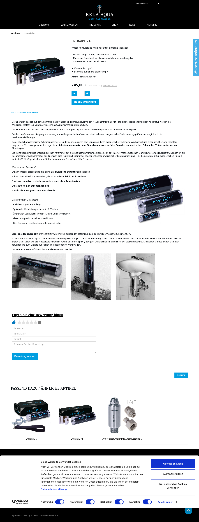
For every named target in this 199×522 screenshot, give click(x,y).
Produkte (15, 33)
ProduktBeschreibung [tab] (24, 112)
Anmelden (142, 3)
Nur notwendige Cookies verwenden (173, 500)
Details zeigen (165, 516)
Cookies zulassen (173, 477)
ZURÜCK (181, 375)
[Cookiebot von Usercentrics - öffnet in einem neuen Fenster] (20, 516)
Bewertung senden (24, 356)
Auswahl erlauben (173, 487)
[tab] (44, 112)
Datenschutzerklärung (54, 503)
